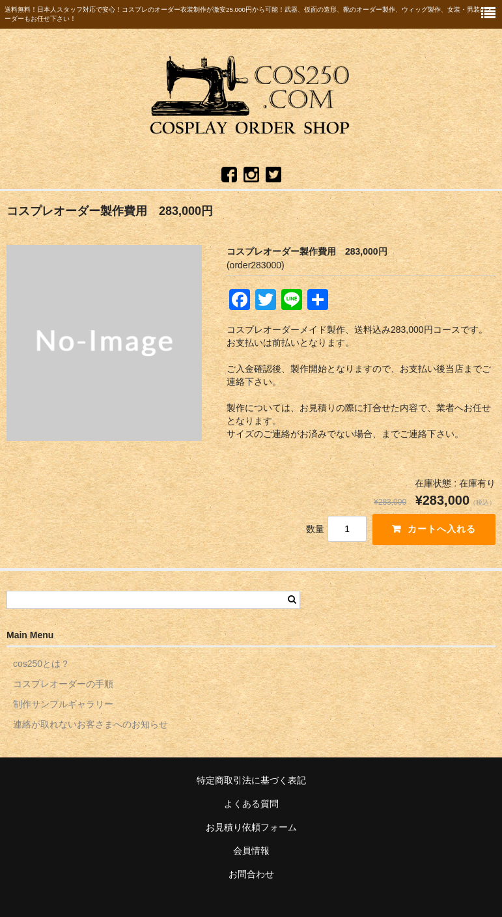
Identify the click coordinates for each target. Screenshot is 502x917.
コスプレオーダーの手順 (63, 684)
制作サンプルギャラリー (63, 704)
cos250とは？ (41, 663)
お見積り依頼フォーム (251, 827)
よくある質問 (251, 803)
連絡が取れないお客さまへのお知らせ (90, 724)
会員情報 (251, 850)
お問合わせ (251, 874)
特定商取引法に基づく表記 (251, 780)
